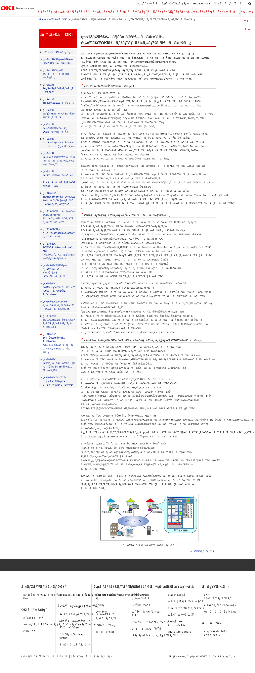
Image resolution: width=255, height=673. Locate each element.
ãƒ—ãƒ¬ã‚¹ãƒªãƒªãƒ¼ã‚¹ (217, 596)
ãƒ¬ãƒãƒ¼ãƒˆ (106, 631)
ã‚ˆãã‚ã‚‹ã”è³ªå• (148, 628)
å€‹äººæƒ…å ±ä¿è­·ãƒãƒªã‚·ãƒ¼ (92, 656)
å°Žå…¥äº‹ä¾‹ (69, 627)
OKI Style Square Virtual (71, 635)
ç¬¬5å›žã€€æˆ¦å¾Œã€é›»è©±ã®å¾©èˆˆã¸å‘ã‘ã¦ (59, 114)
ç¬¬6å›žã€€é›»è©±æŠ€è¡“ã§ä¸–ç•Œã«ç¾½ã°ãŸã (57, 128)
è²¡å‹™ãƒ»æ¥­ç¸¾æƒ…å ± (141, 596)
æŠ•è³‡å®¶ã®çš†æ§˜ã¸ (216, 11)
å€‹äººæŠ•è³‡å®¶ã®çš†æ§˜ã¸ (155, 622)
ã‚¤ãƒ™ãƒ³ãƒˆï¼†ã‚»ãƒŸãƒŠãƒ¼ (225, 605)
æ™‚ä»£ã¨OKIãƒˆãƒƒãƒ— (58, 52)
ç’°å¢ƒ (100, 605)
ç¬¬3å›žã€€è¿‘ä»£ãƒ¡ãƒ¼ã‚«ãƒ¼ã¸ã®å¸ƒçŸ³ (58, 88)
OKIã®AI (29, 631)
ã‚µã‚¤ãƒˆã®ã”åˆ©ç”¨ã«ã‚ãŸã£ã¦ (45, 656)
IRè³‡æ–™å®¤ (141, 605)
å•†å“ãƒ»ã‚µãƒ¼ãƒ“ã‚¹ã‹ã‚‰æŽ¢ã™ (87, 614)
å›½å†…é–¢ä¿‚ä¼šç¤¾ (176, 623)
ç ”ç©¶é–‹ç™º (33, 618)
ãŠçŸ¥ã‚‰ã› (215, 586)
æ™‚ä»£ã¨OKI (58, 19)
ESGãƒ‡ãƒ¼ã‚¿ (106, 625)
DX (59, 586)
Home (42, 19)
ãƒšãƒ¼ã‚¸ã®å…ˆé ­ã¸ (205, 551)
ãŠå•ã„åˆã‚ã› (229, 3)
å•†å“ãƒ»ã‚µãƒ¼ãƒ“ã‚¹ (100, 11)
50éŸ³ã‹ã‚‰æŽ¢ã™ (74, 621)
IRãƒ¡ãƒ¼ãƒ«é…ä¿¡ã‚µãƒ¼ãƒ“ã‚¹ (155, 635)
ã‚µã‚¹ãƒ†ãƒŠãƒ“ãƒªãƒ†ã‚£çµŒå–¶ (118, 596)
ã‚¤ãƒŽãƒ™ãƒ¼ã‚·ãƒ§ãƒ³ (58, 11)
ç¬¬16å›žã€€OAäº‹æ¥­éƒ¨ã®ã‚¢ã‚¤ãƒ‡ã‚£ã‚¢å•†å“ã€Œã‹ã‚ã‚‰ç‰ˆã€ (58, 305)
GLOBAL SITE (201, 3)
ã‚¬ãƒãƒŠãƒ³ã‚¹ (107, 618)
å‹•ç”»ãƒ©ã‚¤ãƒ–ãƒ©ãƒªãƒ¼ (215, 632)
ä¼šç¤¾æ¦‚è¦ (178, 594)
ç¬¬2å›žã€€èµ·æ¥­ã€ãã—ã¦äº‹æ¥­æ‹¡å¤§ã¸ (56, 74)
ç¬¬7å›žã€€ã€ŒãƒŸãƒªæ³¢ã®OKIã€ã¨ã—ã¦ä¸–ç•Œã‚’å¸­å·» (59, 143)
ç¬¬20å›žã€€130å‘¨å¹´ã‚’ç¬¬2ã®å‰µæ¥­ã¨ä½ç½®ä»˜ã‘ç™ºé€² (58, 381)
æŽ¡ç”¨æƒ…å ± (147, 3)
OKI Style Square (180, 631)
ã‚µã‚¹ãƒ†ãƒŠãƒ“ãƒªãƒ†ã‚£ (170, 11)
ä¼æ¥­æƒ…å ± (248, 12)
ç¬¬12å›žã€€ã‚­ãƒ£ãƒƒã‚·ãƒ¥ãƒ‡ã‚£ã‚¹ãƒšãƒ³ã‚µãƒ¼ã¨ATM (59, 233)
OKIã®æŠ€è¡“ (134, 11)
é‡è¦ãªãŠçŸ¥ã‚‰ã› (222, 611)
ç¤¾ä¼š (101, 611)
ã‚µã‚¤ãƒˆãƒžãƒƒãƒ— (175, 3)
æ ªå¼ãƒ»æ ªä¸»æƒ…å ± (148, 613)
